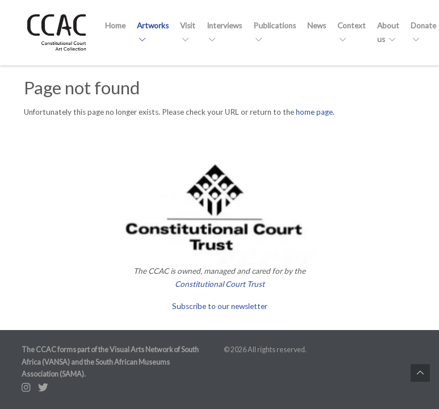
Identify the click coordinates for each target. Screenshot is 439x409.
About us (388, 32)
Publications (274, 32)
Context (351, 32)
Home (115, 25)
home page (314, 111)
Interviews (224, 32)
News (316, 25)
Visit (187, 32)
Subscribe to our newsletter (219, 306)
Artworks (153, 32)
